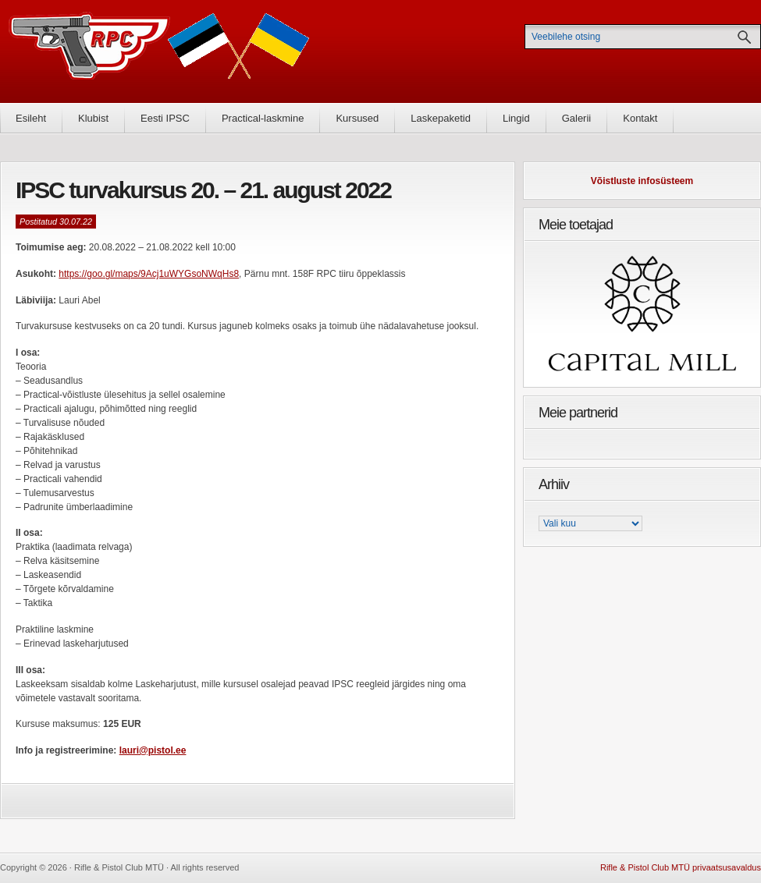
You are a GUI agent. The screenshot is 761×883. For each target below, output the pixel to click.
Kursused (357, 118)
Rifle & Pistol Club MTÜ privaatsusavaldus (680, 867)
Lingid (516, 118)
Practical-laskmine (263, 118)
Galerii (577, 118)
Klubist (93, 118)
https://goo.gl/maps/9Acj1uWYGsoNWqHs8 (149, 273)
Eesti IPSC (165, 118)
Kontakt (640, 118)
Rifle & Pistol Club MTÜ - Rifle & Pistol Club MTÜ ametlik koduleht (159, 51)
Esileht (31, 118)
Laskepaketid (441, 118)
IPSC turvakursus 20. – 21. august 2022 (203, 190)
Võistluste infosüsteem (642, 181)
